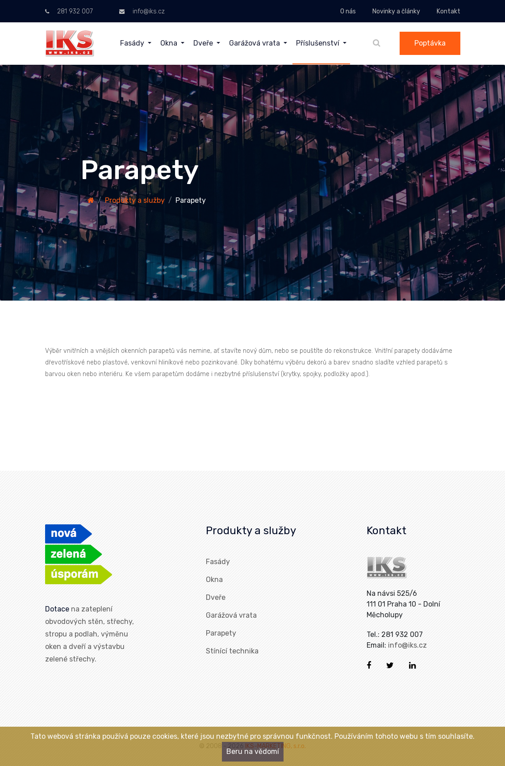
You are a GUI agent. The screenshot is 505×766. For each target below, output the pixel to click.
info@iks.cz (142, 11)
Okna (214, 579)
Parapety (221, 633)
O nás (348, 11)
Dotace (57, 609)
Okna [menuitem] (169, 43)
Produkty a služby (135, 200)
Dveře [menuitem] (204, 43)
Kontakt (448, 11)
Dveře (215, 597)
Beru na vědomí (252, 751)
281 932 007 (69, 11)
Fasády (218, 561)
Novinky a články (396, 11)
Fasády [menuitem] (133, 43)
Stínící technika (232, 651)
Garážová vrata (231, 615)
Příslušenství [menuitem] (318, 43)
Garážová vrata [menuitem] (255, 43)
